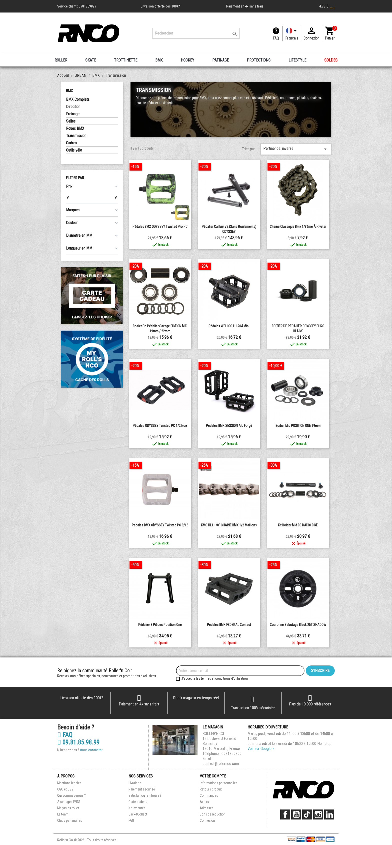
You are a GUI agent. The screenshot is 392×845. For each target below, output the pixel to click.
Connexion (207, 820)
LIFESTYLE (297, 60)
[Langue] (291, 33)
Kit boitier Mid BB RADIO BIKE (298, 525)
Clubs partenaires (69, 820)
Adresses (207, 808)
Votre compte (213, 776)
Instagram (318, 814)
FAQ (276, 38)
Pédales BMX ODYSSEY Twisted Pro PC (160, 227)
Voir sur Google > (261, 748)
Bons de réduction (213, 814)
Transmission (76, 135)
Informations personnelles (219, 783)
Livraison (134, 783)
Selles (71, 121)
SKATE (90, 60)
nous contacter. (91, 750)
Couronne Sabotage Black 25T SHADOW (298, 625)
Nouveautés (137, 808)
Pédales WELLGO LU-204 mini (228, 326)
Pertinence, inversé (295, 149)
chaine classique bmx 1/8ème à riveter (298, 227)
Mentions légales (69, 783)
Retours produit (211, 789)
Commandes (209, 795)
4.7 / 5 (327, 6)
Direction (73, 106)
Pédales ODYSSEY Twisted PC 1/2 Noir (160, 426)
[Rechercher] (196, 33)
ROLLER (60, 60)
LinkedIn (329, 814)
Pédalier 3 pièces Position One (160, 625)
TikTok (307, 814)
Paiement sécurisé (141, 789)
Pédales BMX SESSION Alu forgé (229, 426)
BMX (159, 60)
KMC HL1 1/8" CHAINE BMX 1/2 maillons (229, 525)
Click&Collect (137, 814)
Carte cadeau (137, 802)
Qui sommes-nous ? (71, 795)
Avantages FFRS (68, 802)
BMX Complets (78, 99)
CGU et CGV (65, 789)
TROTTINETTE (125, 60)
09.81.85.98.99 (78, 742)
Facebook (285, 814)
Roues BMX (75, 128)
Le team (62, 814)
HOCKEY (187, 60)
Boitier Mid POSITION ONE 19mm (298, 426)
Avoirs (204, 802)
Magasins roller (68, 808)
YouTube (296, 814)
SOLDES (331, 60)
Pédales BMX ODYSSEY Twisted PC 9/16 (160, 525)
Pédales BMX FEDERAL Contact (229, 625)
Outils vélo (74, 150)
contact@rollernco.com (220, 763)
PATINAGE (220, 60)
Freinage (73, 114)
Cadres (71, 143)
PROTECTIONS (258, 60)
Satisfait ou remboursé (144, 795)
